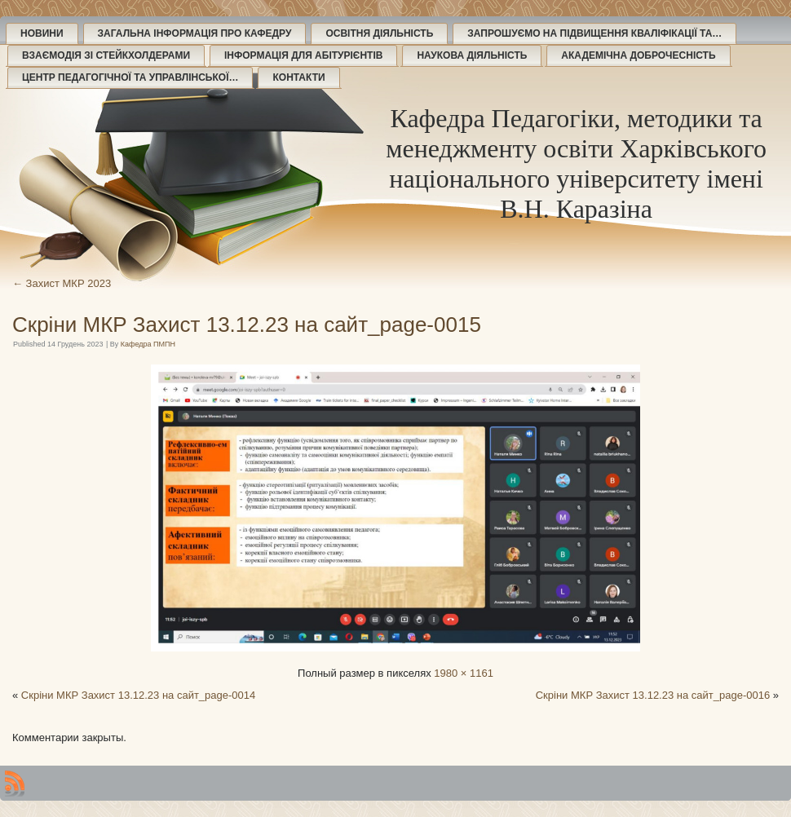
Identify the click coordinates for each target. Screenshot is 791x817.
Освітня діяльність (379, 33)
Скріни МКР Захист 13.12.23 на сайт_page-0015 (246, 324)
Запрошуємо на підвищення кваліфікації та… (594, 33)
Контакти (298, 77)
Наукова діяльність (472, 55)
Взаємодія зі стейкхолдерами (106, 55)
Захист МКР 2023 (61, 283)
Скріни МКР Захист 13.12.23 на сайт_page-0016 (653, 695)
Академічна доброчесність (638, 55)
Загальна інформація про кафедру (195, 33)
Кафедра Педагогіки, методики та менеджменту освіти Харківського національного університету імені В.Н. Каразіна (576, 163)
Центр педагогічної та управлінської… (130, 77)
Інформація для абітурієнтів (303, 55)
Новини (42, 33)
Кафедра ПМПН (148, 344)
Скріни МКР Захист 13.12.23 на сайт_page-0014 (138, 695)
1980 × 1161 (463, 673)
